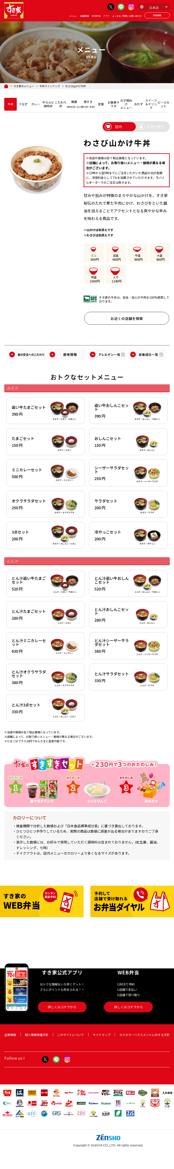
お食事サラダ (113, 104)
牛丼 (11, 104)
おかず (138, 104)
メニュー (73, 15)
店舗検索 (84, 15)
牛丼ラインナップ (49, 86)
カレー (35, 104)
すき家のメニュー (24, 86)
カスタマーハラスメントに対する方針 (144, 1039)
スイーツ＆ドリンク (151, 104)
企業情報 (10, 1039)
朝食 (74, 104)
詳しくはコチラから (62, 1011)
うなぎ (23, 104)
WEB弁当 (96, 15)
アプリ (106, 15)
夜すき (88, 104)
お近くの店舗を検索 (126, 318)
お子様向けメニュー (126, 104)
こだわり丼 (61, 104)
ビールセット (164, 104)
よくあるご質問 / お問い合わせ (127, 15)
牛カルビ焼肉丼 (48, 104)
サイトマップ (102, 1039)
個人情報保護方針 (37, 1039)
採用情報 (157, 15)
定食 (101, 104)
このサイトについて (70, 1039)
